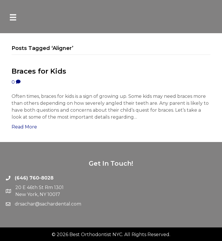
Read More (24, 127)
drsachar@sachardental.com (48, 204)
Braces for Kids (39, 71)
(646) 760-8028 (34, 178)
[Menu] (13, 17)
